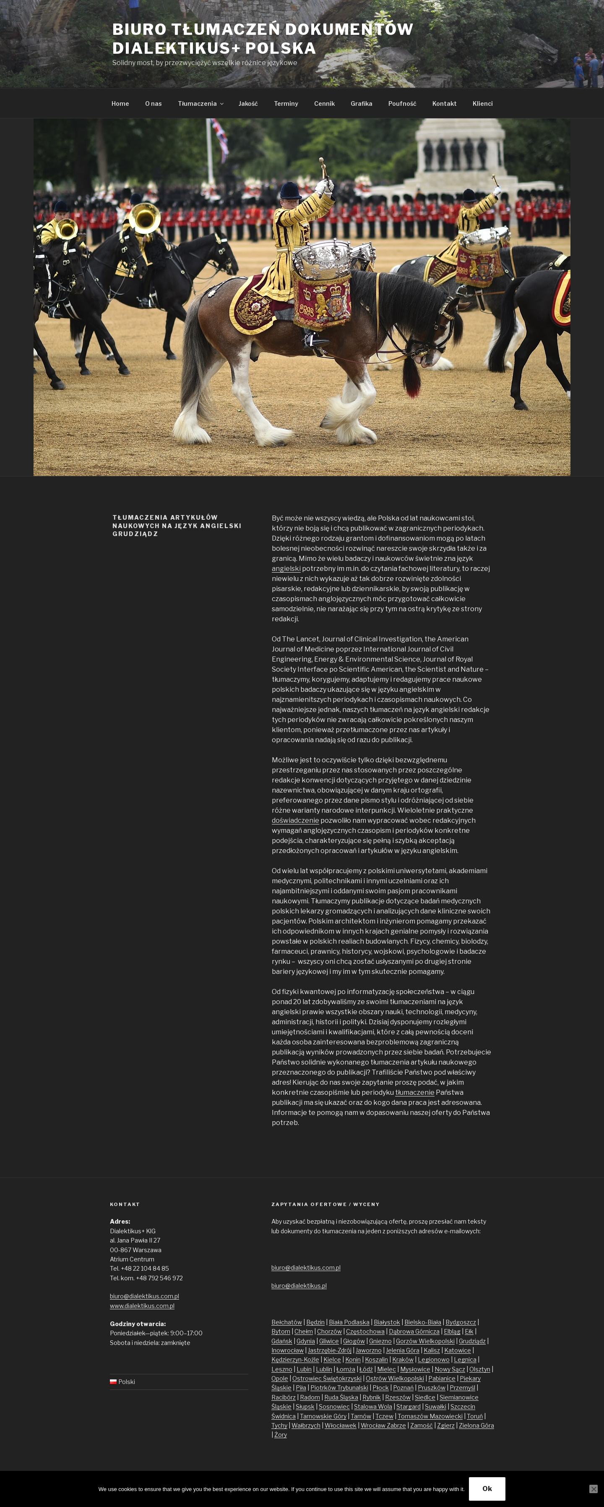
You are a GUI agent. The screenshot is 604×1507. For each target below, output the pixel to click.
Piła (301, 1387)
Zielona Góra (476, 1425)
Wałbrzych (306, 1425)
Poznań (403, 1387)
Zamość (421, 1425)
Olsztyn (479, 1369)
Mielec (386, 1369)
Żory (280, 1434)
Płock (380, 1387)
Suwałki (435, 1406)
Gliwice (329, 1341)
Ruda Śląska (341, 1397)
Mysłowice (415, 1369)
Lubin (304, 1369)
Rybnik (371, 1397)
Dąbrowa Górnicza (414, 1331)
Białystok (387, 1322)
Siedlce (425, 1397)
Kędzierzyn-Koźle (295, 1359)
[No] (593, 1489)
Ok (487, 1489)
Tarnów (361, 1416)
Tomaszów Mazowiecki (430, 1416)
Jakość (248, 103)
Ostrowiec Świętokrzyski (327, 1378)
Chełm (303, 1331)
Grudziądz (472, 1341)
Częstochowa (365, 1331)
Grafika (361, 103)
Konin (353, 1359)
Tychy (279, 1425)
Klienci (483, 103)
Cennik (324, 103)
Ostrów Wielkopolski (395, 1378)
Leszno (281, 1369)
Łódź (366, 1369)
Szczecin (462, 1406)
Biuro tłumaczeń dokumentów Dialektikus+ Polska (263, 39)
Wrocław (374, 1425)
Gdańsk (281, 1341)
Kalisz (432, 1350)
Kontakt (444, 103)
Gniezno (380, 1341)
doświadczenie (295, 820)
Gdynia (306, 1341)
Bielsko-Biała (422, 1322)
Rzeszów (398, 1397)
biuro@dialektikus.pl (299, 1285)
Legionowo (434, 1359)
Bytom (280, 1331)
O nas (153, 103)
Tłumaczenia (201, 103)
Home (120, 103)
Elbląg (452, 1331)
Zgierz (446, 1425)
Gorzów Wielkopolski (425, 1341)
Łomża (345, 1369)
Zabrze (396, 1425)
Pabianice (442, 1378)
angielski (286, 569)
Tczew (384, 1416)
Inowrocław (287, 1350)
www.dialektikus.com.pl (142, 1305)
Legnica (465, 1359)
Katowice (457, 1350)
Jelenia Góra (402, 1350)
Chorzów (329, 1331)
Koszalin (376, 1359)
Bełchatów (286, 1322)
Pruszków (431, 1387)
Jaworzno (369, 1350)
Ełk (469, 1331)
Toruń (475, 1416)
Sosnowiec (334, 1406)
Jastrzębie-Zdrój (329, 1350)
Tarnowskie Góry (323, 1416)
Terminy (286, 103)
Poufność (402, 103)
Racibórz (283, 1397)
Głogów (354, 1341)
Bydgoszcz (460, 1322)
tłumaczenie (415, 1092)
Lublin (324, 1369)
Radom (310, 1397)
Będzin (315, 1322)
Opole (279, 1378)
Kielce (332, 1359)
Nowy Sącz (450, 1369)
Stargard (408, 1406)
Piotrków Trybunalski (339, 1387)
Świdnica (283, 1416)
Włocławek (341, 1425)
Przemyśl (462, 1387)
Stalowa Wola (373, 1406)
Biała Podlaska (349, 1322)
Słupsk (305, 1406)
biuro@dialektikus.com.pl (144, 1296)
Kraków (403, 1359)
